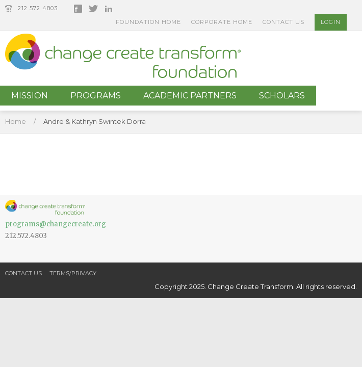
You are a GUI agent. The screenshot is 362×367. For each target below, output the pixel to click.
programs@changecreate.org (55, 224)
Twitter (93, 9)
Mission (29, 95)
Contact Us (283, 21)
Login (331, 21)
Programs (95, 95)
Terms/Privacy (72, 273)
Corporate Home (221, 21)
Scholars (282, 95)
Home (15, 121)
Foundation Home (148, 21)
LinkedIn (109, 9)
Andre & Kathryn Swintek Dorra (94, 121)
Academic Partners (190, 95)
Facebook (78, 9)
